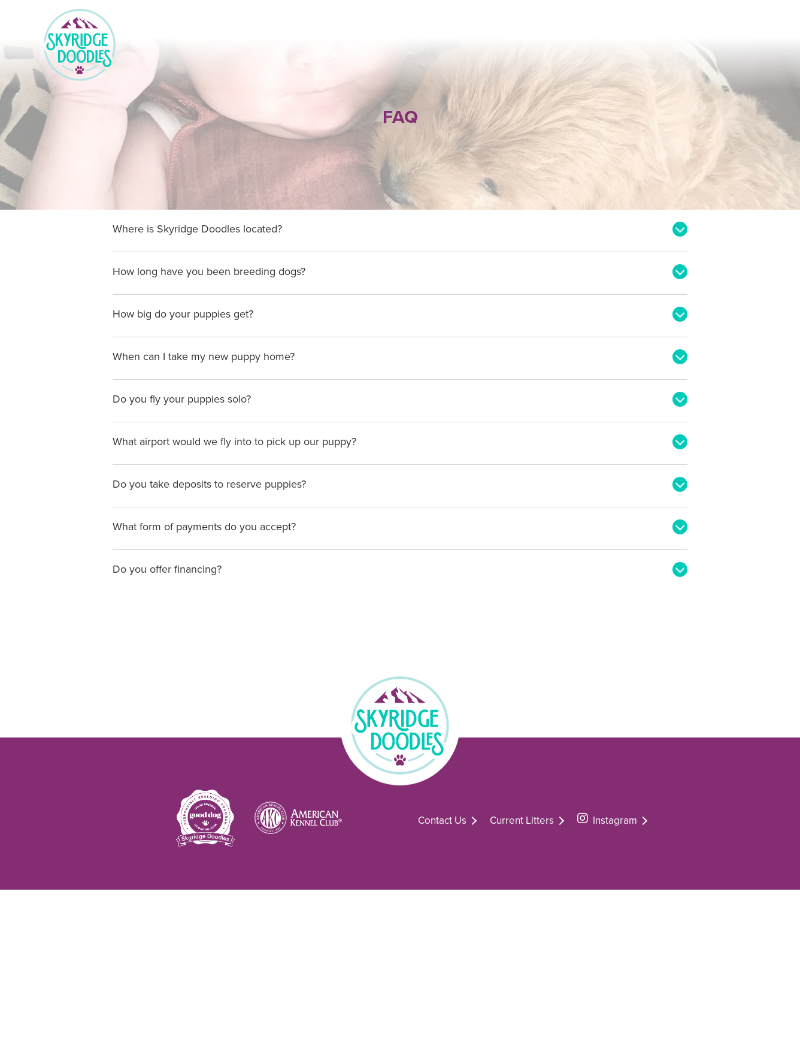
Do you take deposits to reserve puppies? (209, 484)
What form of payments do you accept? (204, 526)
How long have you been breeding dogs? (209, 271)
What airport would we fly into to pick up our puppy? (234, 441)
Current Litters (522, 820)
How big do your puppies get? (183, 314)
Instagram (607, 819)
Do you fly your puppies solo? (182, 399)
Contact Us (442, 820)
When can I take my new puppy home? (204, 356)
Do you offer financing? (167, 569)
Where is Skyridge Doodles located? (197, 228)
